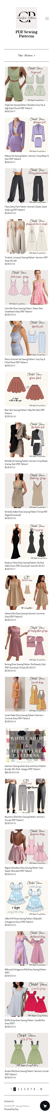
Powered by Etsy (11, 1109)
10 (41, 1089)
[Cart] (45, 1106)
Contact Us (9, 1101)
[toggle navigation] (47, 18)
